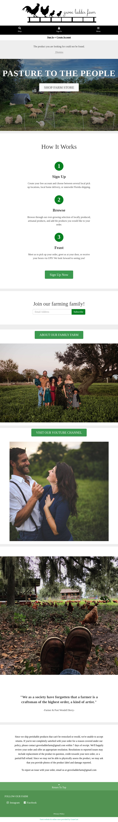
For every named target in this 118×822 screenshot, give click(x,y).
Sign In (59, 29)
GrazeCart (74, 819)
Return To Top (59, 786)
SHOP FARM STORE (59, 87)
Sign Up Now (59, 275)
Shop (19, 29)
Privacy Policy (59, 814)
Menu (98, 29)
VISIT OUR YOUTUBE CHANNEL (59, 432)
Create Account (64, 37)
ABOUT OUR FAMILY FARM (58, 335)
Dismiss (59, 52)
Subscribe (78, 311)
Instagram (13, 802)
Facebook (30, 802)
